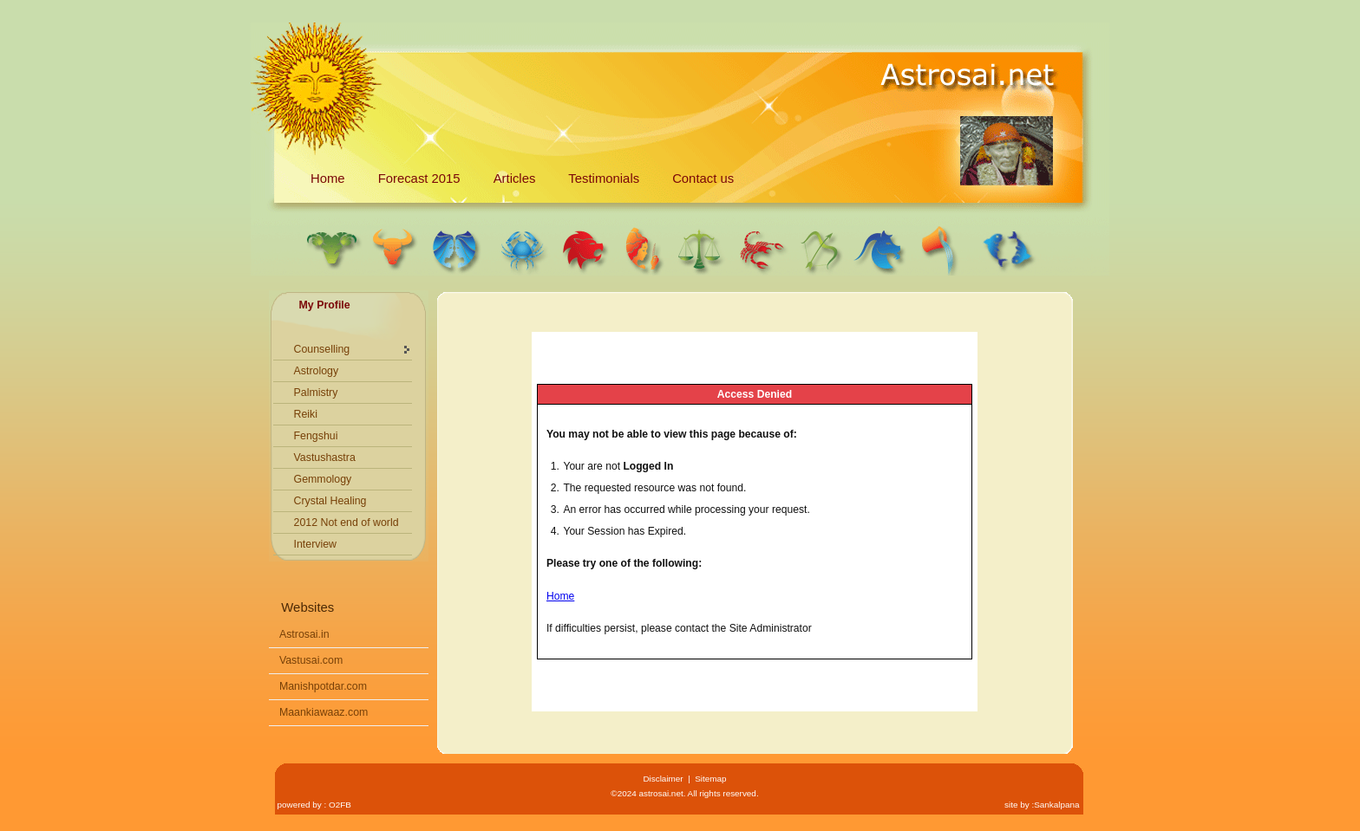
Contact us (703, 178)
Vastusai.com (311, 660)
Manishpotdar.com (323, 686)
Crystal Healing (330, 501)
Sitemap (710, 778)
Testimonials (603, 178)
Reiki (306, 414)
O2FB (340, 804)
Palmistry (316, 392)
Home (328, 178)
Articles (515, 178)
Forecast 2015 (419, 178)
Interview (315, 544)
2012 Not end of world (346, 522)
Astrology (316, 371)
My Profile (324, 305)
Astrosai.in (304, 634)
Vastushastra (325, 457)
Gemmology (323, 479)
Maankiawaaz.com (323, 712)
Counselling (322, 349)
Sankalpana (1056, 804)
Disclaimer (663, 778)
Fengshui (316, 436)
